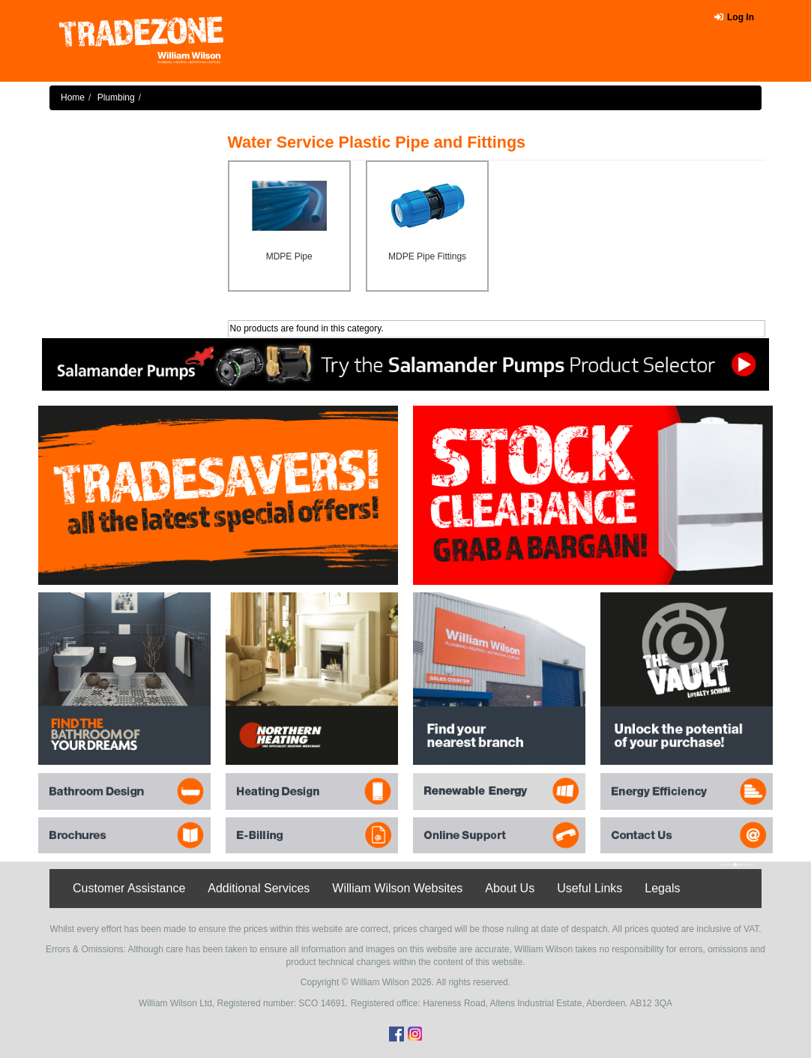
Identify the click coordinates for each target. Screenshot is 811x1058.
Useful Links (589, 888)
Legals (662, 888)
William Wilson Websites (397, 888)
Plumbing (116, 97)
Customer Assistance (129, 888)
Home (73, 97)
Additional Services (259, 888)
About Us (509, 888)
